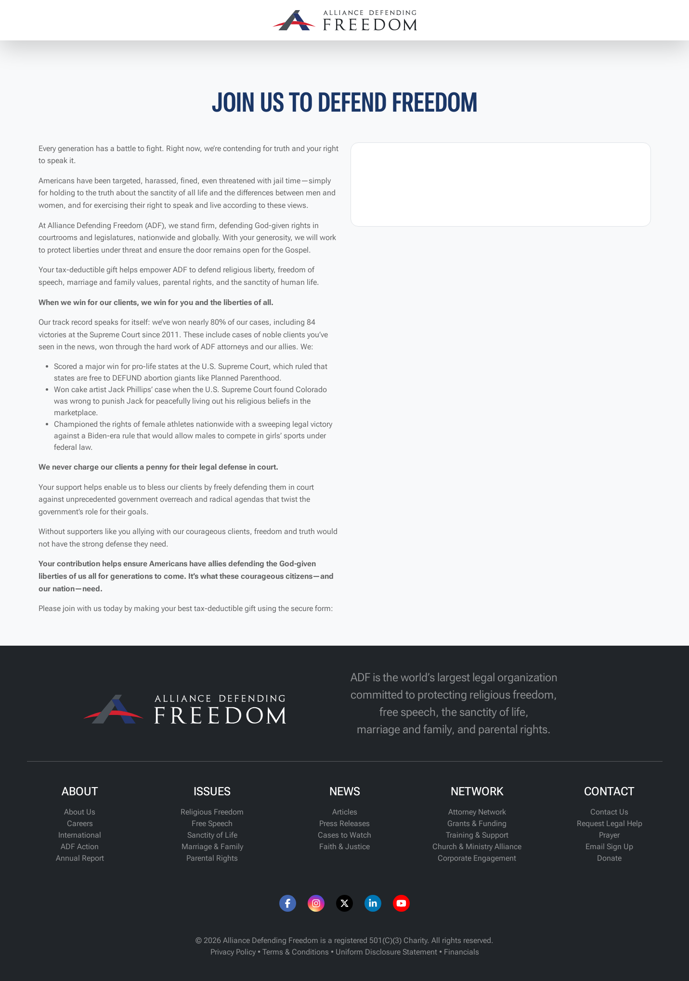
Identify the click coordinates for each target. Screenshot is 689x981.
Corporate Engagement (477, 858)
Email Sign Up (609, 846)
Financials (461, 951)
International (79, 835)
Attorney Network (477, 811)
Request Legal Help (609, 823)
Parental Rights (212, 858)
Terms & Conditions (295, 951)
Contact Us (609, 811)
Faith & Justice (344, 846)
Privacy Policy (233, 951)
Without (53, 531)
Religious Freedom (212, 811)
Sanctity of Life (212, 835)
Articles (344, 811)
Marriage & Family (212, 846)
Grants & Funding (477, 823)
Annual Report (80, 858)
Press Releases (344, 823)
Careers (80, 823)
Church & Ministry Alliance (476, 846)
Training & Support (477, 835)
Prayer (609, 835)
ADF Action (80, 846)
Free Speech (212, 823)
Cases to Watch (344, 835)
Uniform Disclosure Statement (386, 951)
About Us (79, 811)
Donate (609, 858)
